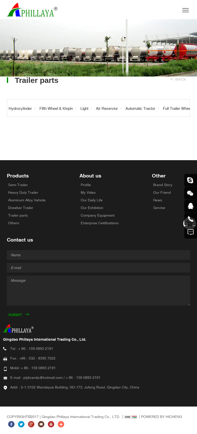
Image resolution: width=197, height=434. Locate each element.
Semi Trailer (18, 185)
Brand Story (162, 185)
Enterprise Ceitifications (100, 223)
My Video (88, 192)
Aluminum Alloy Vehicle (27, 200)
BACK (180, 79)
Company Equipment (98, 215)
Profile (86, 185)
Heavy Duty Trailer (23, 192)
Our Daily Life (92, 200)
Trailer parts (18, 215)
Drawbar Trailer (20, 208)
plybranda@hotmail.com (43, 378)
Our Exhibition (92, 208)
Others (13, 223)
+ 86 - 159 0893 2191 (35, 349)
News (157, 200)
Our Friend (162, 192)
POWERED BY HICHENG (161, 417)
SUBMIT (15, 315)
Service (159, 208)
